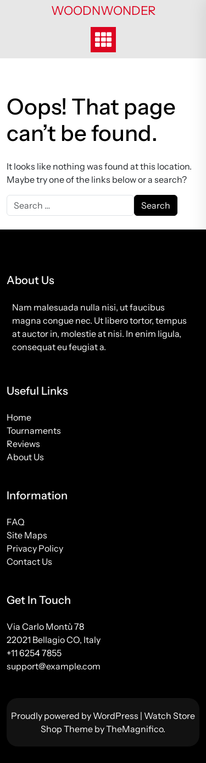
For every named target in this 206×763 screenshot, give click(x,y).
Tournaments (34, 430)
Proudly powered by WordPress (75, 715)
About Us (25, 456)
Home (19, 417)
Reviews (23, 443)
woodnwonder (103, 10)
